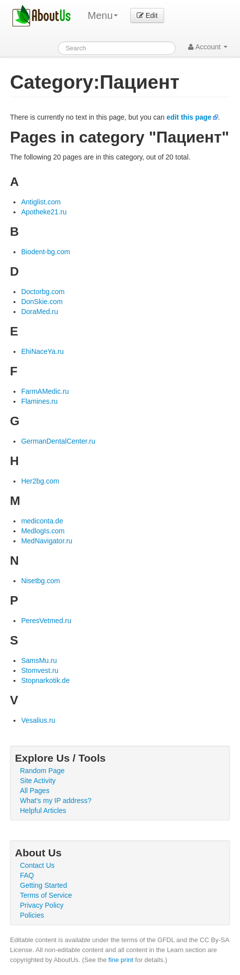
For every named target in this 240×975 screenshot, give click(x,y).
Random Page (42, 771)
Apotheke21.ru (43, 212)
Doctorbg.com (42, 292)
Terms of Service (46, 895)
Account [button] (208, 47)
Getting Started (43, 885)
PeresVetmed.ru (46, 621)
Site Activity (38, 781)
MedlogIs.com (42, 531)
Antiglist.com (40, 202)
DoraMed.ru (39, 312)
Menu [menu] (103, 15)
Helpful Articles (43, 810)
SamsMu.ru (39, 660)
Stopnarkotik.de (45, 680)
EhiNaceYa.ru (42, 351)
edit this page (189, 117)
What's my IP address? (55, 801)
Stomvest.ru (39, 670)
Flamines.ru (39, 401)
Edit (147, 15)
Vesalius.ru (38, 720)
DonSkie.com (41, 302)
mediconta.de (42, 521)
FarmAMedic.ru (45, 391)
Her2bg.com (40, 481)
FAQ (27, 875)
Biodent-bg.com (45, 252)
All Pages (34, 791)
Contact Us (37, 865)
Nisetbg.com (40, 581)
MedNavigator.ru (46, 541)
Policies (32, 915)
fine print (120, 960)
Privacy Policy (41, 905)
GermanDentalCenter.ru (58, 441)
